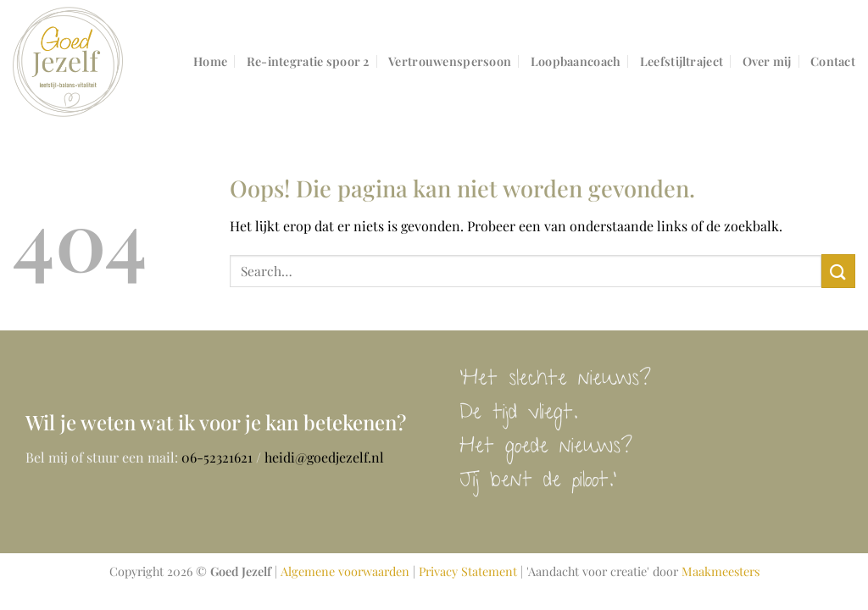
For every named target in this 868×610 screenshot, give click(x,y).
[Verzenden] (838, 270)
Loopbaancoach (576, 61)
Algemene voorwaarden (345, 571)
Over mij (767, 61)
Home (210, 61)
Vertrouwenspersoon (449, 61)
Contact (832, 61)
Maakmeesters (721, 571)
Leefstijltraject (681, 61)
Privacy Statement (468, 571)
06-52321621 (217, 457)
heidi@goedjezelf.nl (324, 457)
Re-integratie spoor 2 (308, 61)
